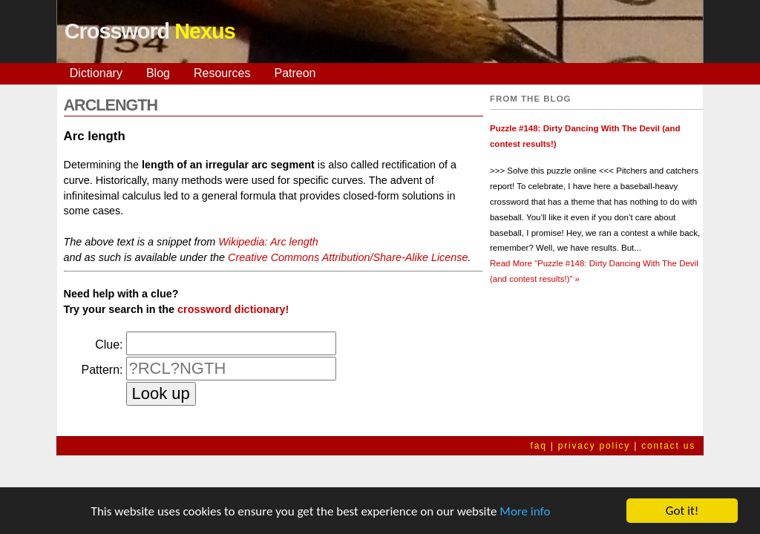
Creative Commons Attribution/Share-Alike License (348, 257)
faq (539, 446)
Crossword (150, 31)
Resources (222, 73)
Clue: (108, 344)
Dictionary (96, 73)
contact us (668, 446)
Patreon (294, 73)
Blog (158, 73)
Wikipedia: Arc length (268, 242)
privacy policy (594, 446)
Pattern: (101, 369)
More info (524, 511)
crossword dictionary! (233, 309)
